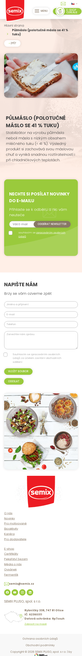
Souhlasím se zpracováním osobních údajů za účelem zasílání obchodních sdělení (37, 358)
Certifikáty (11, 554)
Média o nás (13, 564)
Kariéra (9, 534)
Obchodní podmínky (40, 645)
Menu (41, 11)
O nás (8, 513)
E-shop (9, 549)
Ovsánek (10, 569)
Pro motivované (15, 523)
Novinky (9, 518)
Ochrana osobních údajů (40, 639)
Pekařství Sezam (16, 559)
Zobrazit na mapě (35, 624)
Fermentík (11, 575)
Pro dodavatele (15, 539)
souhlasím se (41, 234)
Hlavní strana (14, 26)
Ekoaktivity (11, 529)
